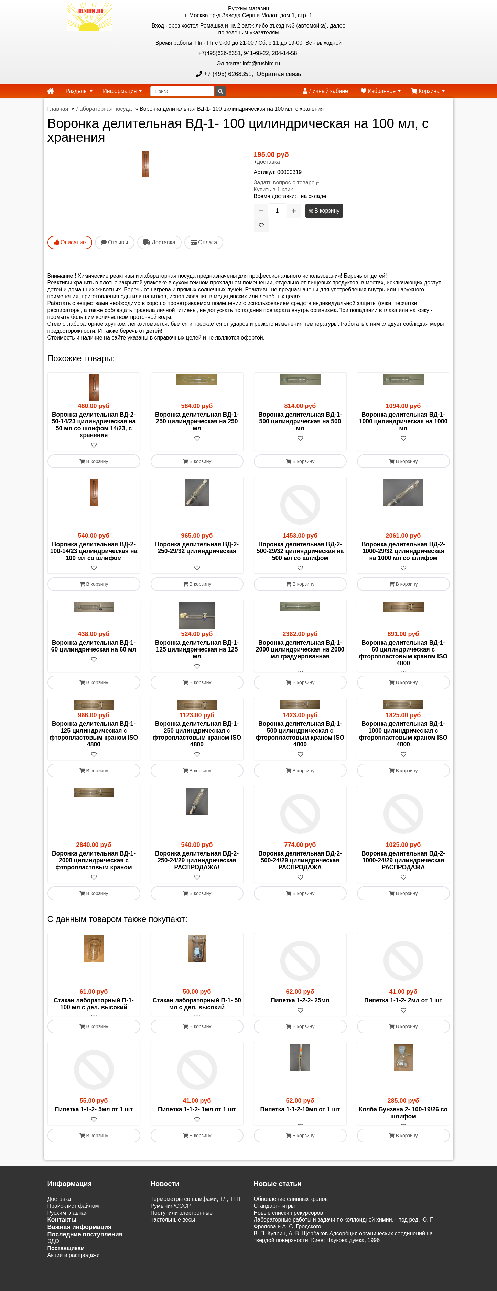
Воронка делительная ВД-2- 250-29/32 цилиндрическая (197, 548)
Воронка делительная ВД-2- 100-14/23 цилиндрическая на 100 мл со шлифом (93, 551)
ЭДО (53, 1262)
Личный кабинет (326, 91)
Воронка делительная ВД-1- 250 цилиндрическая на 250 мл (197, 421)
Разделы (79, 91)
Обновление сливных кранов (291, 1220)
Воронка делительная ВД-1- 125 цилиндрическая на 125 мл (197, 649)
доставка (268, 162)
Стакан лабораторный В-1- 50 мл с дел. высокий (197, 1011)
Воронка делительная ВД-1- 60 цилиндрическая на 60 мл (93, 646)
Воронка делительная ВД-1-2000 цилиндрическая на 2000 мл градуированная (300, 649)
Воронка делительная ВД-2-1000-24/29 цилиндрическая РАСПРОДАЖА (403, 867)
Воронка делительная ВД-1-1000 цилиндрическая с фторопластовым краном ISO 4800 (403, 741)
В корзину (324, 211)
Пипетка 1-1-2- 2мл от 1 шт (403, 1007)
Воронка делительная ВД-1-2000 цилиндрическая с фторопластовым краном (94, 867)
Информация (122, 91)
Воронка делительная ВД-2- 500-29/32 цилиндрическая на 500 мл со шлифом (300, 551)
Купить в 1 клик (273, 189)
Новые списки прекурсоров (288, 1233)
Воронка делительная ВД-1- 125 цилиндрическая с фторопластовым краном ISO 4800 (94, 741)
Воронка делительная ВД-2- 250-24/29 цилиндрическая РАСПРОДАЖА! (197, 867)
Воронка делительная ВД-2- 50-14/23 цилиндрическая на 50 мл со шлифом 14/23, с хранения (94, 425)
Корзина (428, 91)
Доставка (59, 1220)
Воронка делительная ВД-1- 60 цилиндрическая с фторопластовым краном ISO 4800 (403, 653)
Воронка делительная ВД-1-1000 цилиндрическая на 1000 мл (403, 421)
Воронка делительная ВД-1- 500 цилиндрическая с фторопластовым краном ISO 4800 (300, 741)
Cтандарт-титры (274, 1226)
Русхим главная (67, 1233)
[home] (51, 91)
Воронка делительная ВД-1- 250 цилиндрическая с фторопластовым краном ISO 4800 (197, 741)
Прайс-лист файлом (73, 1226)
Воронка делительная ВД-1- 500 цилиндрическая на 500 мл (300, 421)
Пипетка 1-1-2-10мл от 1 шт (300, 1123)
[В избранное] (261, 225)
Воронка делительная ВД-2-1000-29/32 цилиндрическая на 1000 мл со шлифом (403, 551)
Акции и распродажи (73, 1276)
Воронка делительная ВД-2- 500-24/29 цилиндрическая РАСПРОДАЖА (300, 867)
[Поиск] (182, 91)
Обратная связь (278, 74)
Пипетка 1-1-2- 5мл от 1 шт (94, 1123)
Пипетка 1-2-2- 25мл (300, 1007)
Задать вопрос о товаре (284, 182)
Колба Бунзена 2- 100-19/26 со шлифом (403, 1126)
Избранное (381, 91)
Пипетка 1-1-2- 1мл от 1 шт (197, 1123)
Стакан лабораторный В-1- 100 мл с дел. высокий (94, 1011)
